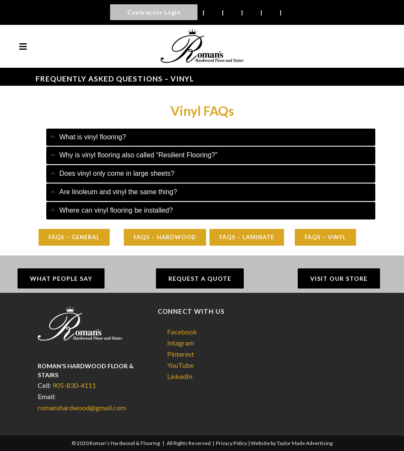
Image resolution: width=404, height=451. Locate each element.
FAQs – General (74, 237)
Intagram (180, 343)
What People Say (61, 278)
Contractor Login (153, 12)
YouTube (180, 365)
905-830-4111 (74, 385)
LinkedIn (179, 376)
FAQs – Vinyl (325, 237)
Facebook (182, 332)
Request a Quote (199, 278)
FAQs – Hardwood (165, 237)
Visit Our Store (339, 278)
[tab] (210, 137)
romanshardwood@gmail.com (82, 407)
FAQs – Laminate (246, 237)
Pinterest (180, 354)
